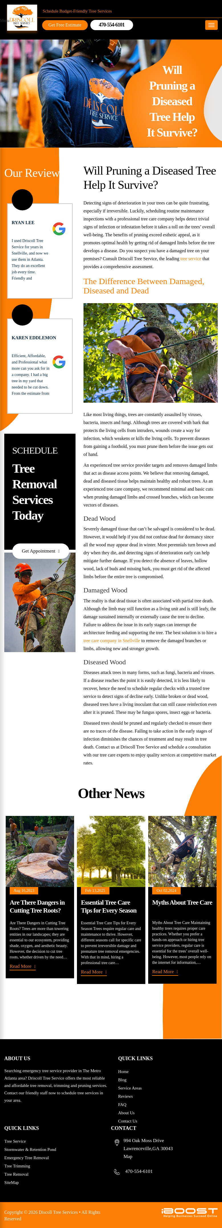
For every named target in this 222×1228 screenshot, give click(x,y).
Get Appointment (39, 551)
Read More (20, 966)
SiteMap (11, 1182)
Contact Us (127, 1121)
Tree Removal (16, 1174)
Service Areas (130, 1088)
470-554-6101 (139, 1171)
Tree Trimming (17, 1166)
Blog (122, 1080)
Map (127, 1156)
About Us (126, 1113)
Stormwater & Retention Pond (30, 1149)
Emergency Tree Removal (26, 1157)
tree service (190, 258)
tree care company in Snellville (111, 640)
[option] (40, 897)
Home (123, 1071)
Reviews (125, 1096)
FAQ (122, 1104)
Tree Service (15, 1141)
